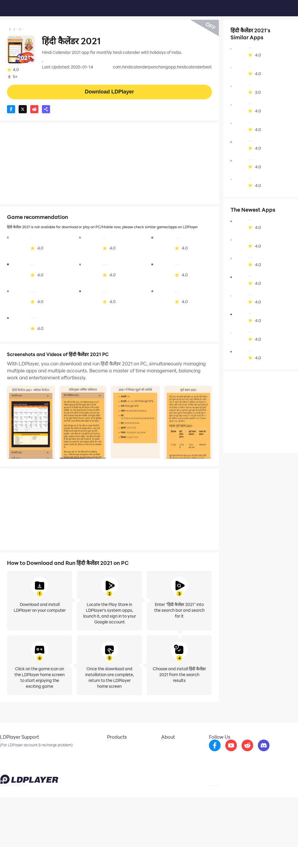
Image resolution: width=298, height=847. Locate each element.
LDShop (80, 774)
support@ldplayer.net (18, 832)
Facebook (9, 757)
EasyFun (81, 766)
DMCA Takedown (156, 766)
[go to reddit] (250, 752)
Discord (7, 766)
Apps (27, 29)
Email (5, 748)
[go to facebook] (217, 752)
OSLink (79, 757)
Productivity (47, 29)
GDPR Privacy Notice (254, 833)
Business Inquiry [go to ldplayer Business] (155, 757)
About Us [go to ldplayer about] (148, 748)
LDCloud (81, 748)
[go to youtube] (234, 752)
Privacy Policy (223, 833)
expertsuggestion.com (63, 61)
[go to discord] (266, 752)
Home (13, 29)
